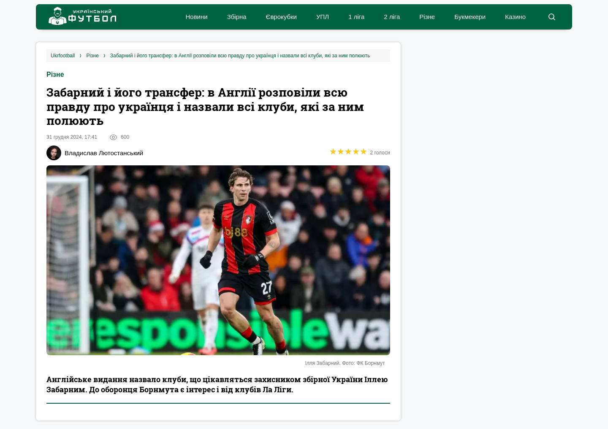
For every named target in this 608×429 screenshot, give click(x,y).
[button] (551, 16)
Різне (427, 16)
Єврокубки (281, 16)
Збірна (237, 16)
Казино (515, 16)
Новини (196, 16)
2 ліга (392, 16)
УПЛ (322, 16)
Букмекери (470, 16)
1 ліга (356, 16)
